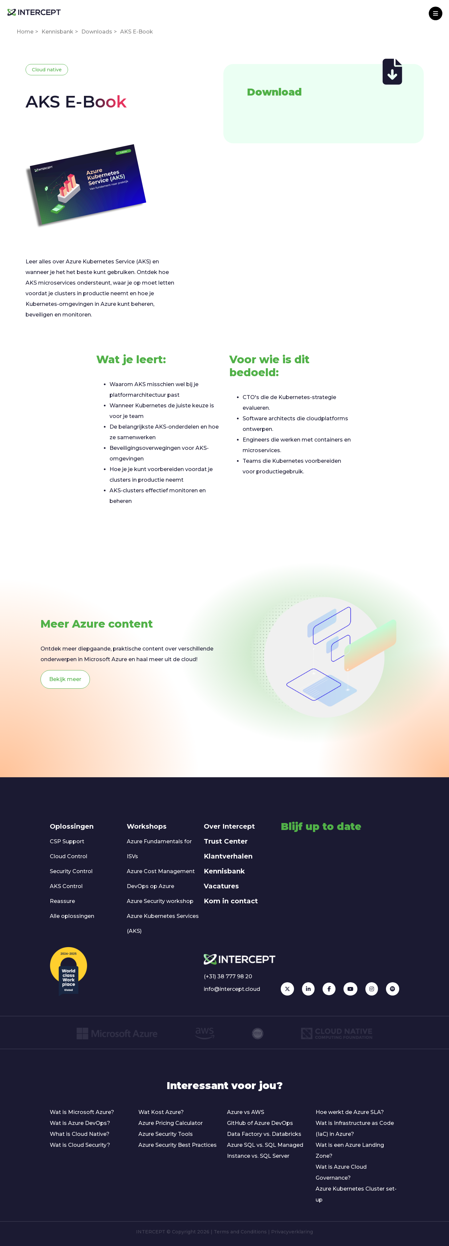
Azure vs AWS (245, 1112)
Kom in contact (231, 901)
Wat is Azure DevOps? (80, 1123)
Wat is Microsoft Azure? (82, 1112)
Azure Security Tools (165, 1134)
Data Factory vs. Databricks (264, 1134)
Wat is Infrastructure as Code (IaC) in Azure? (355, 1128)
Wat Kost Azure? (161, 1112)
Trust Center (226, 841)
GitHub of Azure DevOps (260, 1123)
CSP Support (67, 841)
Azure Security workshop (160, 901)
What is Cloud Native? (80, 1134)
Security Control (71, 871)
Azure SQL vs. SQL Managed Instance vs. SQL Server (265, 1150)
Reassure (62, 901)
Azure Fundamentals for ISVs (159, 849)
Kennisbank (57, 32)
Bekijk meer (65, 679)
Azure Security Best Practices (177, 1145)
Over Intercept (229, 826)
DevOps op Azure (150, 886)
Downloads (96, 32)
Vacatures (221, 886)
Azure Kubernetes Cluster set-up (356, 1194)
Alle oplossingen (72, 916)
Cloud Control (68, 856)
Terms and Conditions (240, 1232)
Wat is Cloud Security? (80, 1145)
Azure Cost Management (161, 871)
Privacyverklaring (292, 1232)
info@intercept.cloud (232, 989)
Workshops (147, 826)
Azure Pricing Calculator (170, 1123)
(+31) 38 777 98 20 (228, 976)
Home (25, 32)
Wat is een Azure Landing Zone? (350, 1150)
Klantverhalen (228, 856)
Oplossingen (72, 826)
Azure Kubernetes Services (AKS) (163, 923)
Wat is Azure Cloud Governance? (341, 1172)
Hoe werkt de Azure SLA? (350, 1112)
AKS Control (66, 886)
